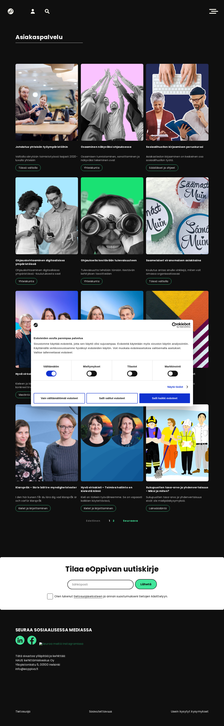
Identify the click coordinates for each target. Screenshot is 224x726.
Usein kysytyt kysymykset (190, 711)
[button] (47, 11)
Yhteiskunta (92, 168)
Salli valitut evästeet (112, 398)
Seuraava (130, 520)
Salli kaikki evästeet (164, 398)
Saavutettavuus (100, 711)
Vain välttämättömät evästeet (59, 398)
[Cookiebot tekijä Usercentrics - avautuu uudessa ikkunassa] (174, 325)
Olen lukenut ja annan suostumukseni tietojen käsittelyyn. (111, 596)
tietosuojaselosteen (88, 596)
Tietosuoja (22, 711)
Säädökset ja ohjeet (162, 168)
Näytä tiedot (175, 386)
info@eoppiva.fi (26, 669)
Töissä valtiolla (28, 168)
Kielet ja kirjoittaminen (33, 508)
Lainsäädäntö (158, 508)
